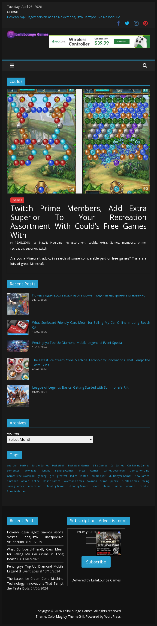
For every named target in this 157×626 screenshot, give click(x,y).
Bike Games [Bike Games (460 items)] (100, 465)
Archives (13, 433)
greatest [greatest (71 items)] (62, 476)
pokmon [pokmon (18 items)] (92, 481)
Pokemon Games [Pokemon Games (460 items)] (73, 481)
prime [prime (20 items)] (103, 481)
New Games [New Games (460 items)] (142, 476)
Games (17, 200)
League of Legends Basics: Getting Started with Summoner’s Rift (80, 387)
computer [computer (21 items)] (13, 470)
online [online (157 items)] (36, 481)
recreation (17, 249)
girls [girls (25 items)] (52, 476)
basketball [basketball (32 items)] (58, 465)
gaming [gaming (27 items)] (42, 476)
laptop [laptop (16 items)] (84, 476)
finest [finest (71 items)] (81, 470)
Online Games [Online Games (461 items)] (51, 481)
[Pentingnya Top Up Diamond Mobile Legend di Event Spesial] (18, 348)
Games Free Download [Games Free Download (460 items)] (21, 476)
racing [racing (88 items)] (145, 481)
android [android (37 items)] (12, 465)
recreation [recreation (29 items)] (34, 486)
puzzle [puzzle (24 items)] (114, 481)
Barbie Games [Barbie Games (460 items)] (40, 465)
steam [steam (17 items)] (107, 486)
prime (142, 243)
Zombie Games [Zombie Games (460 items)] (16, 491)
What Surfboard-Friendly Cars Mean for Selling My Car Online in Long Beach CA (35, 554)
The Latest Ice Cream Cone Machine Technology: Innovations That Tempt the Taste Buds (35, 583)
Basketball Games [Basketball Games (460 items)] (78, 465)
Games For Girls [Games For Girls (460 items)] (139, 470)
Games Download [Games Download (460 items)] (114, 470)
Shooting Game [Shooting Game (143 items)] (55, 486)
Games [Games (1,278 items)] (94, 470)
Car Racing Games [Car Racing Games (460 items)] (138, 465)
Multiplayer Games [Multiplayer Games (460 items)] (120, 476)
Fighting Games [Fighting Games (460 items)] (64, 470)
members (128, 243)
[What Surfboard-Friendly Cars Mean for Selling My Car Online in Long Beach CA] (18, 329)
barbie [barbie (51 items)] (24, 465)
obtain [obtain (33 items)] (25, 481)
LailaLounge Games (106, 580)
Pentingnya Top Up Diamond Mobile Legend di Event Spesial (77, 342)
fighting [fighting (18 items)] (46, 470)
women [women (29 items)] (130, 486)
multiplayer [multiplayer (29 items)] (98, 476)
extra (103, 243)
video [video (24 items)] (118, 486)
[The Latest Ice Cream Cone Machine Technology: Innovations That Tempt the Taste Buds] (18, 371)
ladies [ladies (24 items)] (73, 476)
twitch (43, 249)
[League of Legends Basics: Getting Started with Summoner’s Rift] (18, 398)
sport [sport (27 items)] (96, 486)
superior (31, 249)
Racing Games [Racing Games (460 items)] (15, 486)
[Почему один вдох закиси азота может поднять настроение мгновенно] (18, 306)
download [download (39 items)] (30, 470)
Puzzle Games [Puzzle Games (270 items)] (130, 481)
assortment (77, 243)
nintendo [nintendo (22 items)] (12, 481)
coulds (92, 243)
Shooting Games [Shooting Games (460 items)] (78, 486)
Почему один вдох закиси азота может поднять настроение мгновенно (63, 17)
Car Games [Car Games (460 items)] (117, 465)
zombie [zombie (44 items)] (144, 486)
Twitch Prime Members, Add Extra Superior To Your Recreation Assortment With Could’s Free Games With (78, 221)
